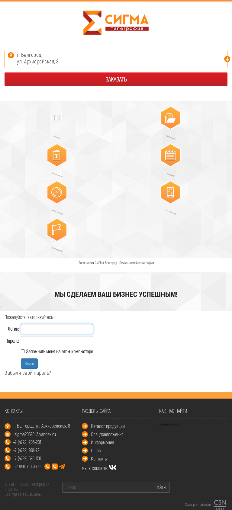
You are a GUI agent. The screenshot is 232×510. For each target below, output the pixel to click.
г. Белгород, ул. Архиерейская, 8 (42, 425)
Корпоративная (168, 135)
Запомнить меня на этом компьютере (59, 351)
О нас (96, 450)
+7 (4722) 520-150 (27, 458)
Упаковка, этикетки (54, 210)
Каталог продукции (108, 426)
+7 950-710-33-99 (39, 466)
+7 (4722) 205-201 (27, 442)
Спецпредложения (107, 434)
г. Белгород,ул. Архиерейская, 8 (38, 58)
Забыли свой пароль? (28, 372)
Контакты (99, 458)
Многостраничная (54, 173)
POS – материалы (168, 210)
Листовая (54, 135)
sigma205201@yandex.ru (35, 434)
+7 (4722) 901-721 (26, 450)
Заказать (116, 79)
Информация (102, 442)
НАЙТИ (161, 487)
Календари (168, 173)
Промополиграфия (55, 247)
